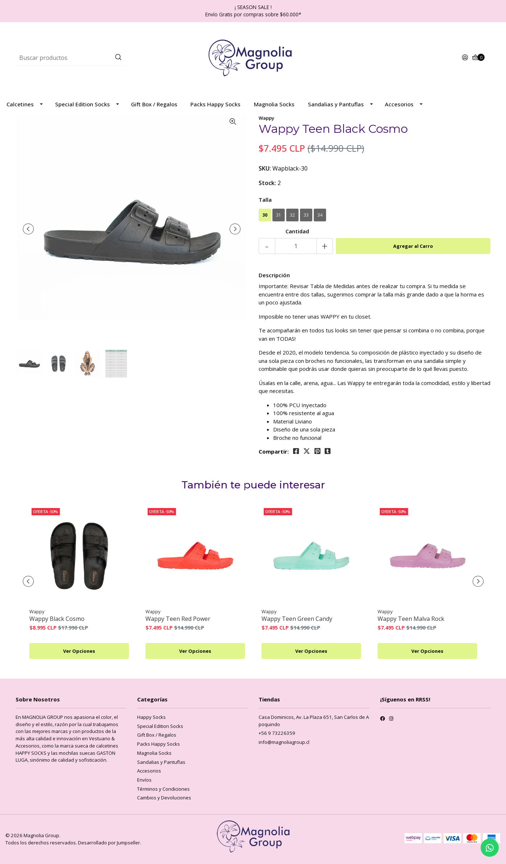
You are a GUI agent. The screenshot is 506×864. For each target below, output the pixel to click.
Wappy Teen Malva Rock (411, 618)
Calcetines (20, 104)
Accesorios (399, 104)
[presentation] (28, 229)
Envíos (144, 780)
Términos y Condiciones (163, 789)
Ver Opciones (79, 651)
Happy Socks (151, 717)
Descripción (274, 275)
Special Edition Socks (82, 104)
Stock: (267, 183)
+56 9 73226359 (277, 733)
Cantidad (297, 231)
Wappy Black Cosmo (57, 618)
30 (264, 215)
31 (278, 215)
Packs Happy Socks (215, 104)
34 (319, 215)
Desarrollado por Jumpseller (109, 842)
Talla (265, 199)
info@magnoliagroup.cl (284, 742)
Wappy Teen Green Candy (297, 618)
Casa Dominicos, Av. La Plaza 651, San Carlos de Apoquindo (314, 721)
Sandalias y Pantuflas (336, 104)
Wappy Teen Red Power (177, 618)
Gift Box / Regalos (154, 104)
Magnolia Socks (274, 104)
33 (306, 215)
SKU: (265, 168)
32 (292, 215)
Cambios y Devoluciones (164, 797)
